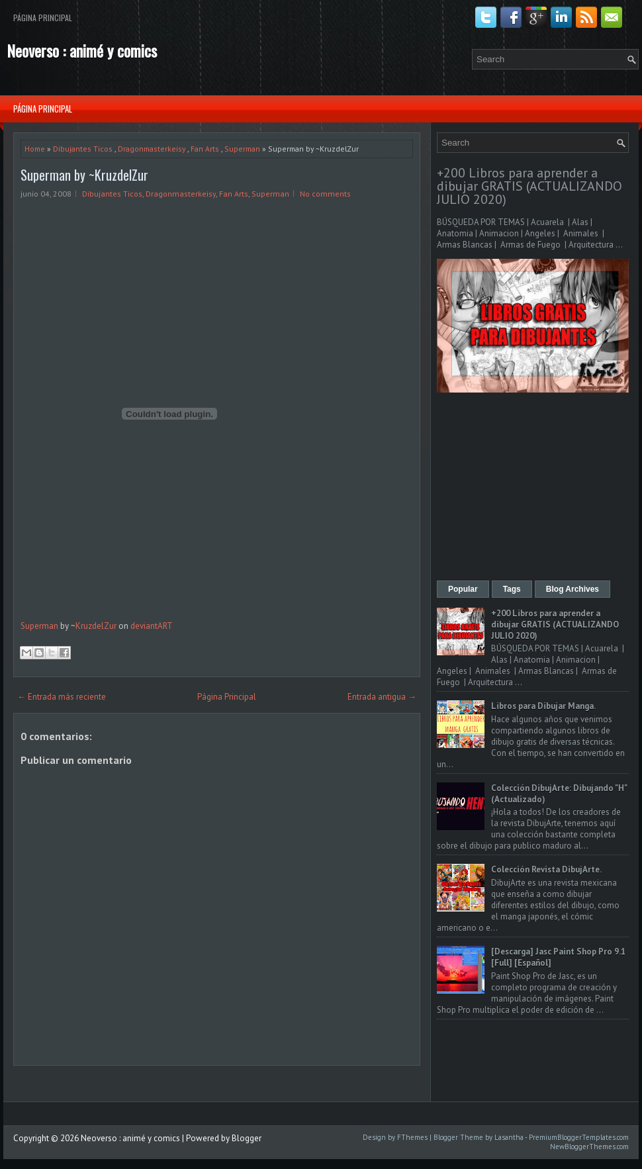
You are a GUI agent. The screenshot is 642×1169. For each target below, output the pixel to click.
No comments (325, 194)
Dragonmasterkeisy (151, 149)
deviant (144, 625)
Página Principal (42, 17)
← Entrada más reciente (61, 696)
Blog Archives (572, 589)
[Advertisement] (533, 488)
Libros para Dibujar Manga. (543, 706)
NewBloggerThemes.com (589, 1146)
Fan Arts (205, 149)
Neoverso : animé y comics (82, 50)
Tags (512, 589)
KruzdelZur (95, 625)
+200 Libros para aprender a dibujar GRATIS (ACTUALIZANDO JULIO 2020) (529, 186)
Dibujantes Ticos (83, 149)
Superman (242, 149)
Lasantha (509, 1137)
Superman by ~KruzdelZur (84, 174)
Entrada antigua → (381, 696)
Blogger (246, 1138)
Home (34, 149)
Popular (463, 589)
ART (165, 625)
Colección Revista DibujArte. (546, 869)
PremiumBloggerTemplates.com (579, 1137)
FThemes (412, 1137)
